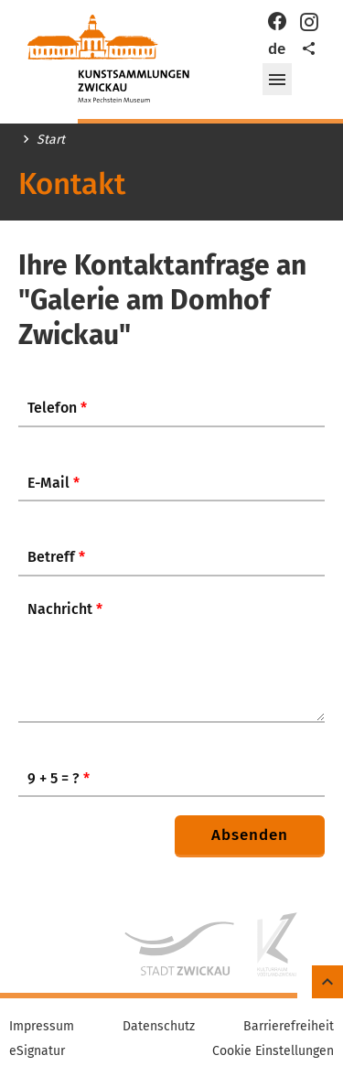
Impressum (41, 1026)
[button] (277, 79)
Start (51, 140)
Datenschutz (159, 1026)
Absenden (249, 835)
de (276, 49)
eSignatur (37, 1051)
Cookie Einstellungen (273, 1051)
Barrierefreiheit (288, 1026)
